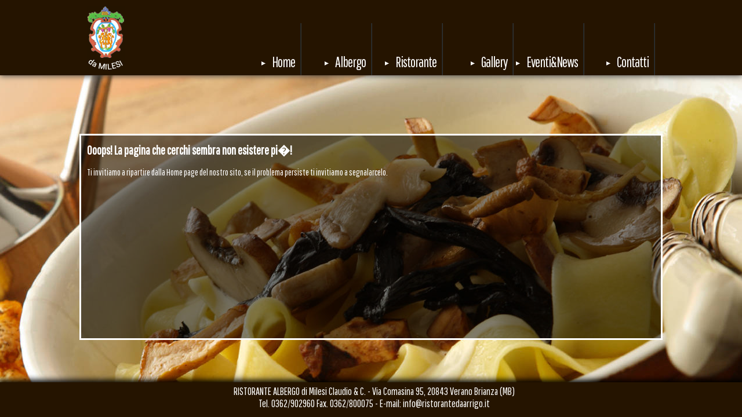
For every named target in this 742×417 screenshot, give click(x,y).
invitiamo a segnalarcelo (351, 172)
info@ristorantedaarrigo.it (446, 403)
